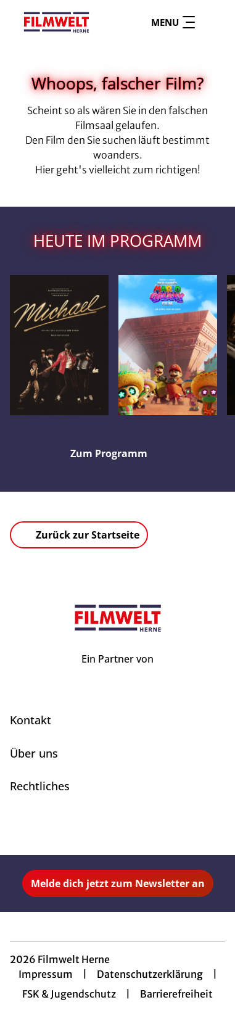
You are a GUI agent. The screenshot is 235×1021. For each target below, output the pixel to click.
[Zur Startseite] (56, 22)
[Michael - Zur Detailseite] (59, 345)
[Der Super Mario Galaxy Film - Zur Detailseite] (167, 345)
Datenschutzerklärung (150, 974)
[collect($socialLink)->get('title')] (104, 828)
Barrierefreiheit (176, 994)
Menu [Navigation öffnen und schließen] (173, 22)
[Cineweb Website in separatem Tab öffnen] (117, 672)
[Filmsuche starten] (212, 22)
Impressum (46, 974)
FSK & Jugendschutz (69, 994)
